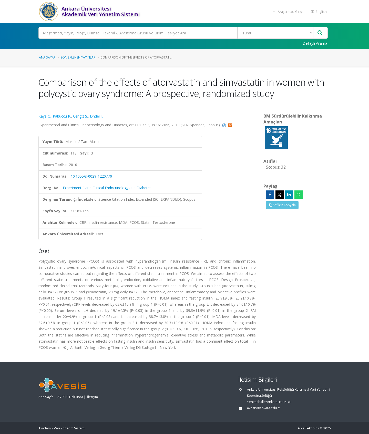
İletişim (92, 397)
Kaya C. (44, 116)
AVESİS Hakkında (70, 397)
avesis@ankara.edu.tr (263, 408)
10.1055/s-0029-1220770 (91, 176)
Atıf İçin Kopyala (282, 205)
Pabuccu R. (62, 116)
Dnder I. (96, 116)
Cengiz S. (80, 116)
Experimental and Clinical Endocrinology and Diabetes (107, 187)
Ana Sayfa (47, 57)
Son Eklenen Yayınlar (77, 57)
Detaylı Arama (315, 43)
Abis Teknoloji (308, 428)
